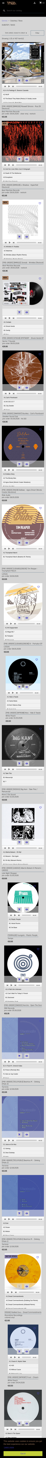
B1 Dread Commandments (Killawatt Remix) (20, 1304)
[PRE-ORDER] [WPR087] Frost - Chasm (23, 1377)
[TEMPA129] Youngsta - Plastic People (22, 935)
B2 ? (4, 781)
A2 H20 (11, 1365)
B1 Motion (6, 1231)
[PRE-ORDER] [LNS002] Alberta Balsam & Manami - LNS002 (22, 869)
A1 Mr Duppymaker (11, 628)
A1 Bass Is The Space (13, 1433)
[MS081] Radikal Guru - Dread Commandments (23, 1312)
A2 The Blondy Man (9, 478)
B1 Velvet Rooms (14, 923)
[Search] (23, 10)
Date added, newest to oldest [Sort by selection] (16, 33)
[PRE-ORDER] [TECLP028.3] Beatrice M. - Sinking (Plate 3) (21, 1083)
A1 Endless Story (8, 474)
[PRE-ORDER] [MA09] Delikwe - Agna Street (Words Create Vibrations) (22, 491)
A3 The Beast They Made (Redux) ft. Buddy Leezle (19, 98)
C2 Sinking (6, 1148)
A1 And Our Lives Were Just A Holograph (16, 169)
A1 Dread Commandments (14, 1296)
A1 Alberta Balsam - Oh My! (12, 852)
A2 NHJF (6, 94)
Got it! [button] (23, 1454)
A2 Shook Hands (9, 326)
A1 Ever (5, 1223)
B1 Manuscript (8, 777)
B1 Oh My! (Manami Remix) (12, 860)
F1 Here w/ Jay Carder (10, 1074)
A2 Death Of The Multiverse (12, 173)
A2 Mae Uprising (11, 1437)
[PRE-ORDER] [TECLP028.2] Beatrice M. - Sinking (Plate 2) (21, 1161)
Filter (37, 33)
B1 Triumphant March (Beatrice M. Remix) (17, 557)
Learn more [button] (9, 1447)
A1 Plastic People (15, 919)
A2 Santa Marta (12, 701)
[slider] (26, 86)
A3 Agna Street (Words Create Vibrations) (16, 482)
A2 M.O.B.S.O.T (9, 402)
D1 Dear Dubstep (9, 1153)
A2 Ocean (6, 1227)
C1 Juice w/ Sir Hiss (9, 1144)
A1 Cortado (7, 322)
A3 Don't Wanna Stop (14, 705)
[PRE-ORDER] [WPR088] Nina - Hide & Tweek (23, 713)
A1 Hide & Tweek (12, 697)
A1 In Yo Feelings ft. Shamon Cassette (15, 90)
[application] (23, 93)
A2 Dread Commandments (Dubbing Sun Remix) (22, 1300)
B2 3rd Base (13, 927)
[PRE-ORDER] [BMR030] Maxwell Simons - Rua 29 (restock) (21, 107)
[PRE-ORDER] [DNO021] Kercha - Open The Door (23, 1005)
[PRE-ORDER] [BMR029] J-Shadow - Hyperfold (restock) (20, 186)
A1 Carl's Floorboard (10, 397)
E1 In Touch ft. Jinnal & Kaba (12, 1066)
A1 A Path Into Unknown (13, 989)
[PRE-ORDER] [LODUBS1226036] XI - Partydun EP (23, 644)
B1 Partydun (9, 636)
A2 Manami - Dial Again (11, 856)
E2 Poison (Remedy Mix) (11, 1070)
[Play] (9, 86)
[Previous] (5, 86)
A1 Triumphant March (10, 553)
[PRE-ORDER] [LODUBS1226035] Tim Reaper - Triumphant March (20, 570)
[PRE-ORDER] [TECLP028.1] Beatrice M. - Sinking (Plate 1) (21, 1240)
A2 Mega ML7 (9, 632)
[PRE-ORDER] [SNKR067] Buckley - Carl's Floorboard (23, 413)
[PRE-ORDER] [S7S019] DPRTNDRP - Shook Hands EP (23, 338)
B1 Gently (7, 330)
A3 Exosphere (7, 177)
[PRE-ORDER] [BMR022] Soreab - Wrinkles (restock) (23, 262)
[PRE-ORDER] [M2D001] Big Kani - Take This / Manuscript (19, 790)
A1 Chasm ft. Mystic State (17, 1361)
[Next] (13, 86)
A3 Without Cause (15, 1369)
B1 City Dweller (9, 406)
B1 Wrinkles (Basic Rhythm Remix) (15, 255)
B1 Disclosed (10, 997)
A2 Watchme (8, 251)
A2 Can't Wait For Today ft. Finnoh (17, 993)
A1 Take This (7, 773)
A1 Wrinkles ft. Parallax (11, 247)
